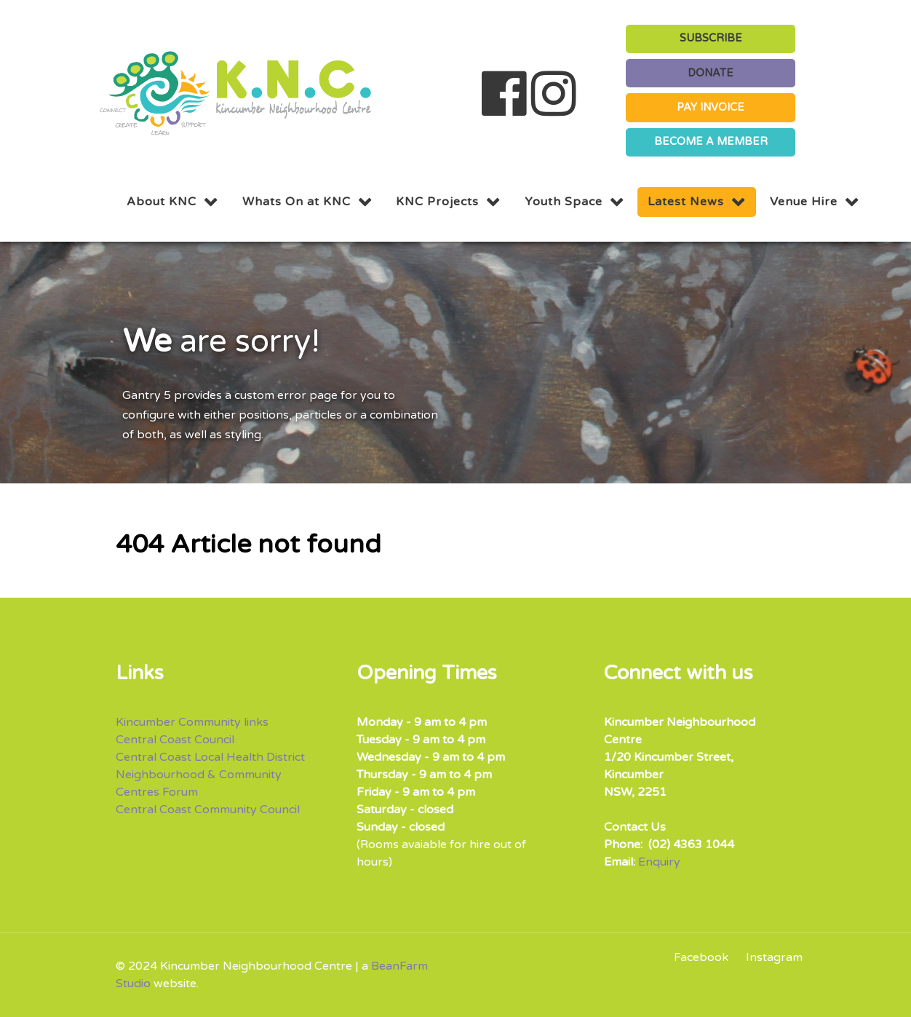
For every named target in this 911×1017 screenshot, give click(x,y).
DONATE (710, 73)
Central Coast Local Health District (210, 757)
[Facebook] (706, 957)
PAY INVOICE (710, 107)
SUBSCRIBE (711, 38)
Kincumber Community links (192, 722)
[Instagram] (771, 957)
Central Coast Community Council (208, 809)
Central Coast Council (175, 739)
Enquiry (659, 862)
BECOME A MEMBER (711, 141)
